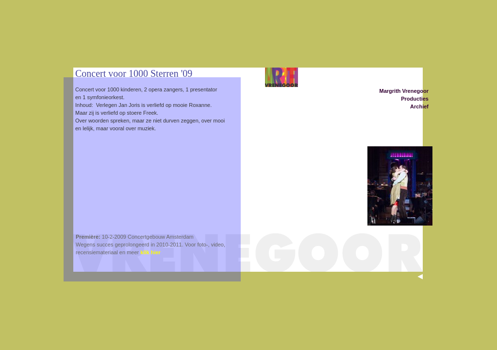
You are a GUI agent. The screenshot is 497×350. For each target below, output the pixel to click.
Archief (419, 106)
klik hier (150, 252)
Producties (415, 99)
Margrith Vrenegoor (404, 91)
